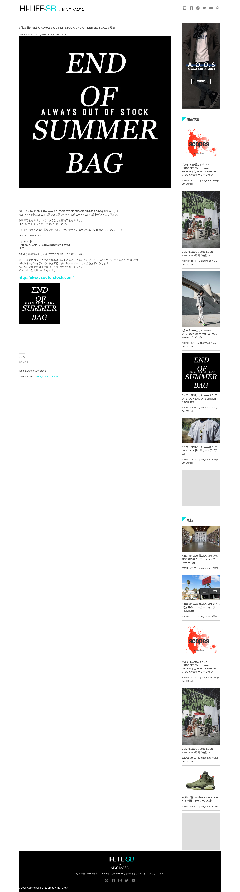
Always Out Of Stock (47, 376)
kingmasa (42, 34)
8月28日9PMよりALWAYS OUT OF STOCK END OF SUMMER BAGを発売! (67, 27)
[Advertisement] (94, 197)
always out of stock (35, 370)
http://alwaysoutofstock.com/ (46, 277)
